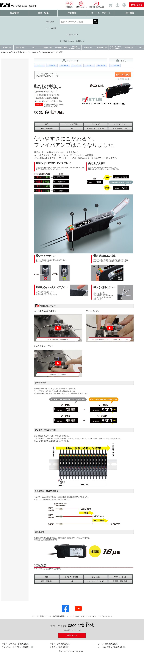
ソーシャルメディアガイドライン (82, 616)
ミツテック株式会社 (58, 647)
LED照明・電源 (61, 48)
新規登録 (100, 7)
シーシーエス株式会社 (107, 644)
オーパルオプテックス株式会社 (110, 647)
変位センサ (20, 48)
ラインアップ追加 (71, 124)
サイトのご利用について (41, 616)
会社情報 (129, 13)
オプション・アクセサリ (96, 128)
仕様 (71, 128)
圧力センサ (129, 48)
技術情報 (72, 13)
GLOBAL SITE (81, 4)
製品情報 (14, 13)
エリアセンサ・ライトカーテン (115, 47)
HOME (3, 52)
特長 (46, 124)
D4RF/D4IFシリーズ (49, 52)
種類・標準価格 (47, 128)
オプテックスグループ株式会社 (14, 644)
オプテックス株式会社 (59, 644)
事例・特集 (43, 13)
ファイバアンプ (34, 52)
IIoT (33, 48)
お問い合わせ (136, 5)
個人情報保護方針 (59, 616)
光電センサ (7, 48)
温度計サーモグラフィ (74, 47)
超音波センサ (102, 48)
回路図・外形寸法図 (120, 128)
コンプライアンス (104, 616)
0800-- (81, 625)
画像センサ (47, 48)
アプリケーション (120, 124)
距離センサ (88, 48)
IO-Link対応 (96, 124)
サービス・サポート (101, 13)
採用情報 (69, 4)
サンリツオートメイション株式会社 (16, 647)
